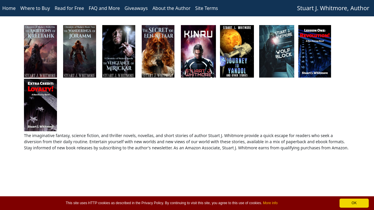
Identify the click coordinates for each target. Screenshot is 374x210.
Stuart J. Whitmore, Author (333, 8)
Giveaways (136, 8)
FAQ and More (104, 8)
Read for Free (69, 8)
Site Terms (206, 8)
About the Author (172, 8)
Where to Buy (35, 8)
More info (270, 203)
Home (9, 8)
